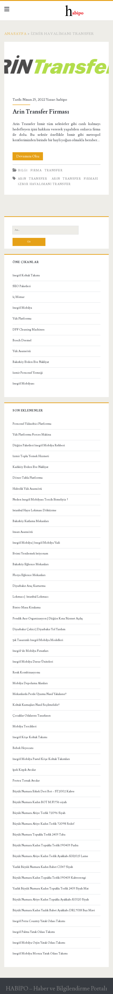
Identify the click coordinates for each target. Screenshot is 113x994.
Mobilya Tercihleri (24, 726)
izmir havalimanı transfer (44, 184)
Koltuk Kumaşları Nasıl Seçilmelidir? (36, 705)
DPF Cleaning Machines (29, 329)
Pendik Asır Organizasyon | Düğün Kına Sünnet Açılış (48, 618)
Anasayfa (15, 33)
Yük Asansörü (22, 351)
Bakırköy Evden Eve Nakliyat (31, 362)
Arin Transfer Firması (56, 67)
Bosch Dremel (22, 340)
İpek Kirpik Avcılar (24, 770)
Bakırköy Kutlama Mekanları (31, 521)
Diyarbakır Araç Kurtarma (29, 586)
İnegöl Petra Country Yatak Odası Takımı (39, 921)
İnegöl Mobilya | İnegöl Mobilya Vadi (36, 543)
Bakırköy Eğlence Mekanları (31, 564)
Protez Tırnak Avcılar (26, 780)
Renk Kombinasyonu (26, 672)
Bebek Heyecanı (23, 748)
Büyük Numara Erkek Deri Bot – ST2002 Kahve (44, 791)
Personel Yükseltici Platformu (32, 424)
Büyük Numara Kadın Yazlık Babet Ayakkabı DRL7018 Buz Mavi (54, 910)
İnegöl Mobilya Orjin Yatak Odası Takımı (39, 943)
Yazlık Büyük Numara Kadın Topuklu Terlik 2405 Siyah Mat (51, 888)
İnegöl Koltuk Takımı (26, 275)
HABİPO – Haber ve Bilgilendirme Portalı (56, 988)
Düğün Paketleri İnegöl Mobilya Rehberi (39, 445)
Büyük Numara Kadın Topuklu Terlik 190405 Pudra (45, 845)
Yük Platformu (22, 318)
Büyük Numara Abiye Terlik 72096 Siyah (39, 813)
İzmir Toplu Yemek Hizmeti (31, 456)
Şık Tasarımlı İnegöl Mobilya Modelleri (38, 640)
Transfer (54, 170)
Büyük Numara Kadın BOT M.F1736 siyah (40, 802)
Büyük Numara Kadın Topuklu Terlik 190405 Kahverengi (49, 878)
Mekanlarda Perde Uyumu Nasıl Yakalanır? (39, 694)
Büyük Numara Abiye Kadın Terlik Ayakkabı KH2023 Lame (50, 856)
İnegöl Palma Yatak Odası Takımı (34, 932)
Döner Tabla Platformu (28, 478)
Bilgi (23, 170)
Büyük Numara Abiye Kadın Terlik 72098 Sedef (44, 824)
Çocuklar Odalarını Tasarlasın (32, 715)
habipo (61, 99)
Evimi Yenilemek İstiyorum (30, 553)
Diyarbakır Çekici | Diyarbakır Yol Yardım (39, 629)
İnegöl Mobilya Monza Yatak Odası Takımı (40, 953)
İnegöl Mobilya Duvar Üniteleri (33, 661)
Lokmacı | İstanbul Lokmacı (30, 597)
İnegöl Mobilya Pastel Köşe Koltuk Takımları (41, 759)
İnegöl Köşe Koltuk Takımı (30, 737)
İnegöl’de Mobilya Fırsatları (30, 651)
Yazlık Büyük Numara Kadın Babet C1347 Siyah (43, 867)
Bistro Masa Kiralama (27, 607)
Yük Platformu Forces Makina (32, 434)
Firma (36, 170)
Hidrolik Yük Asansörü (27, 489)
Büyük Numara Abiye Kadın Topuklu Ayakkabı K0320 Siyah (51, 899)
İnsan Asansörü (23, 532)
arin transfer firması (75, 179)
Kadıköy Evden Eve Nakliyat (30, 467)
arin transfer (32, 179)
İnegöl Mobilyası (23, 383)
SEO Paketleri (22, 286)
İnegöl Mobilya (22, 308)
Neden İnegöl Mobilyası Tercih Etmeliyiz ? (40, 499)
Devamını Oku (29, 156)
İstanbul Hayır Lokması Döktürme (34, 510)
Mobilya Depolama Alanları (30, 683)
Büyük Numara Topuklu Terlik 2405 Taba (39, 834)
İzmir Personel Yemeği (28, 373)
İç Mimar (18, 297)
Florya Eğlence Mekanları (29, 575)
